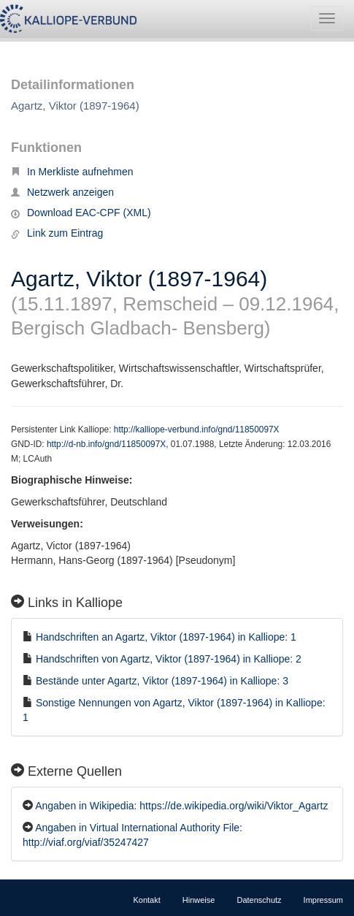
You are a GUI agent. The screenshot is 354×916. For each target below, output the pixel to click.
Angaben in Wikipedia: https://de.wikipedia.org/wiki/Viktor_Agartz (181, 806)
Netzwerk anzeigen (62, 192)
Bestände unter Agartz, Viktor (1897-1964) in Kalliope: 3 (162, 681)
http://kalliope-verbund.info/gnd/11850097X (197, 429)
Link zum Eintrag (57, 233)
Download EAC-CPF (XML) (81, 212)
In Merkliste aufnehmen (72, 172)
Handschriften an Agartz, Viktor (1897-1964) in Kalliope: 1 (166, 637)
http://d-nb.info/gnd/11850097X (106, 444)
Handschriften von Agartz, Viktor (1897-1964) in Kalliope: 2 (168, 659)
